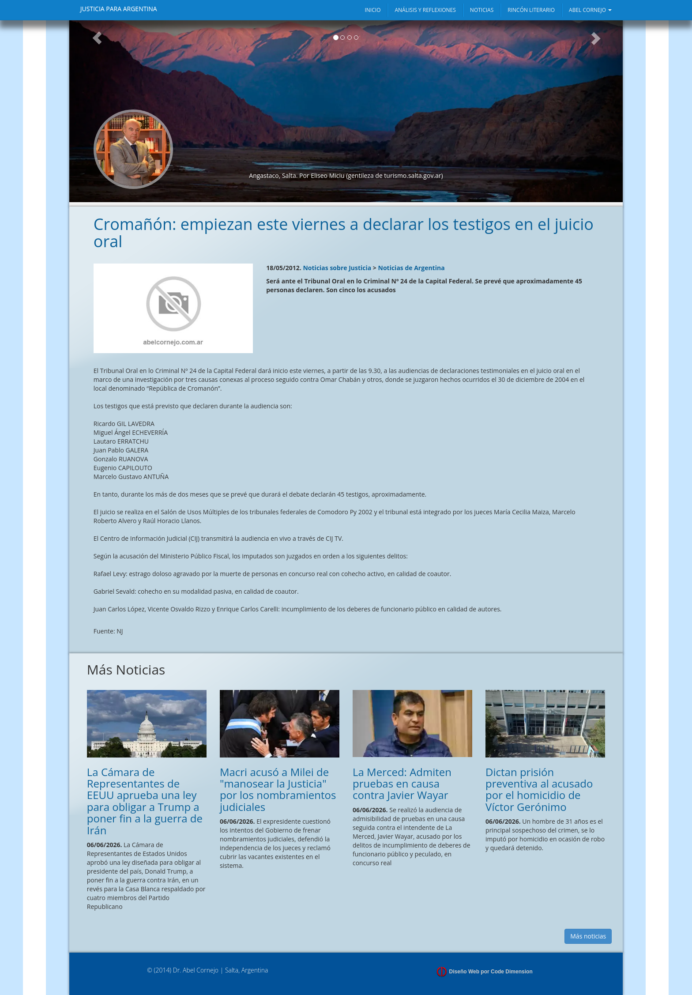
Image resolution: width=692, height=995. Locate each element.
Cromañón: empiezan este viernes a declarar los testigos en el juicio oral (344, 233)
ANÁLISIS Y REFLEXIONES (425, 10)
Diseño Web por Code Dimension (491, 972)
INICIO (372, 10)
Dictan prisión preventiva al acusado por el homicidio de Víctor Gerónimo (539, 789)
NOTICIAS (481, 10)
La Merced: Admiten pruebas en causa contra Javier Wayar (402, 784)
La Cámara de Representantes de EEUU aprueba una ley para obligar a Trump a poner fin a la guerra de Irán (145, 801)
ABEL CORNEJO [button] (590, 10)
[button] (96, 111)
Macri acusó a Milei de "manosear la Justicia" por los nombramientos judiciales (278, 789)
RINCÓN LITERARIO (531, 10)
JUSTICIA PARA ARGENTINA (118, 8)
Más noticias (588, 936)
